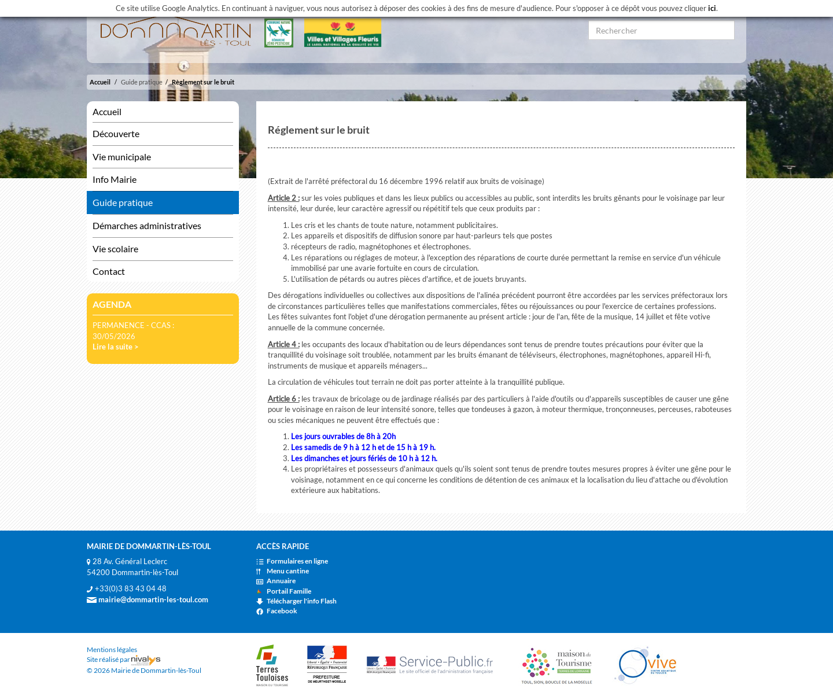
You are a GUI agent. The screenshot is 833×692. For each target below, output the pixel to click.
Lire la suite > (116, 346)
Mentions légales (112, 649)
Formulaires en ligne (292, 561)
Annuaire (276, 580)
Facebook (276, 610)
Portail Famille (283, 591)
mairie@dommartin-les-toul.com (147, 599)
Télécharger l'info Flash (296, 601)
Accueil (100, 82)
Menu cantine (282, 570)
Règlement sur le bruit (203, 82)
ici (712, 8)
